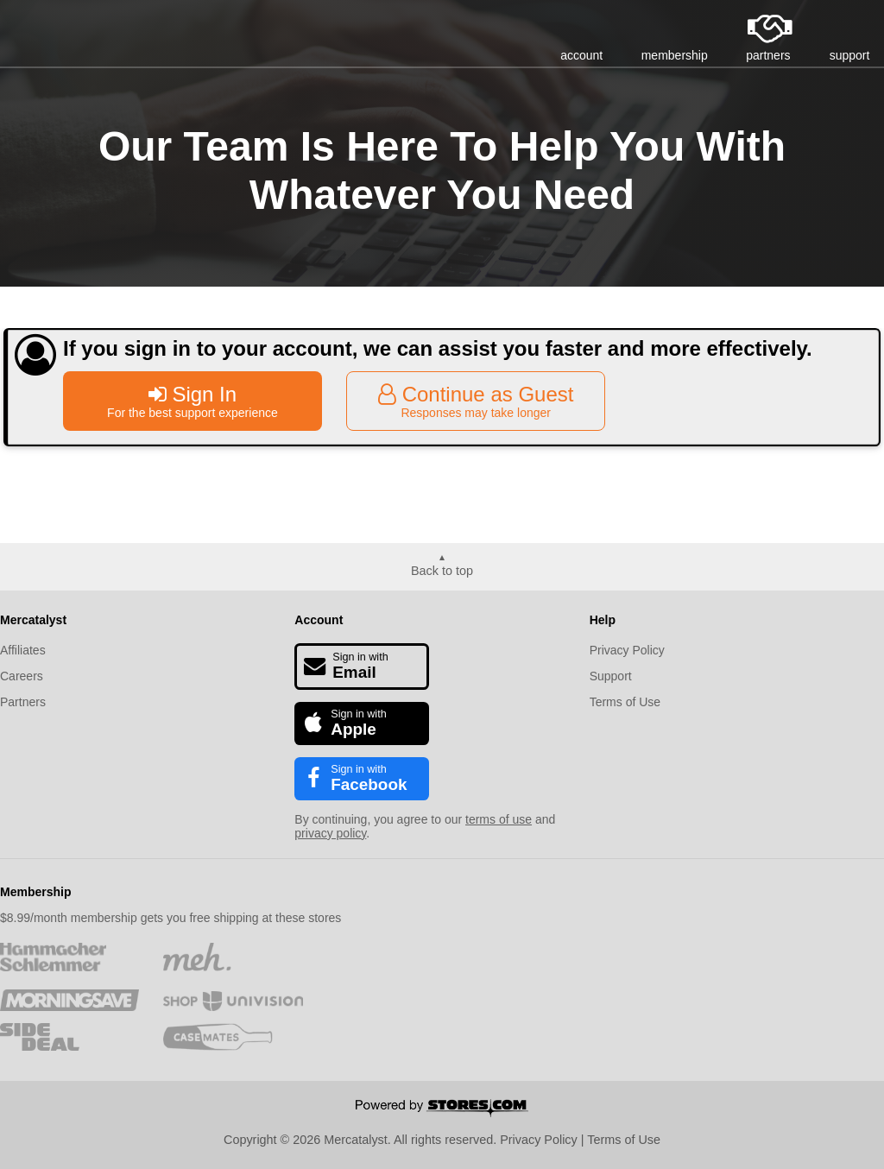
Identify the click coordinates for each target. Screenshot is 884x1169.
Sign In (192, 401)
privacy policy (330, 833)
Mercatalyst (33, 620)
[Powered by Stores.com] (442, 1109)
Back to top (442, 571)
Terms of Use (625, 702)
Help (603, 620)
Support (611, 676)
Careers (21, 676)
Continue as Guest (475, 401)
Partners (23, 702)
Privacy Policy (627, 650)
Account (318, 620)
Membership (35, 892)
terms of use (498, 819)
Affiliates (23, 650)
